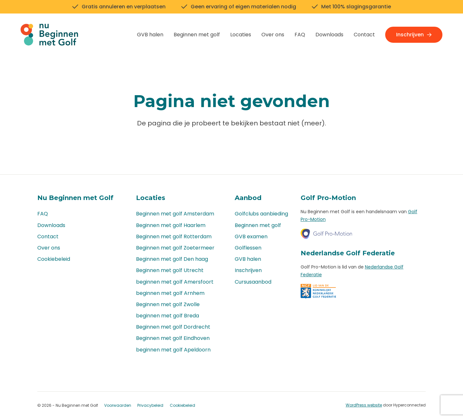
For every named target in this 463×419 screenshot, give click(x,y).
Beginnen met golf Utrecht (170, 270)
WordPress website (364, 405)
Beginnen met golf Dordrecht (173, 327)
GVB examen (251, 236)
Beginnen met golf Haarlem (170, 225)
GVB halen (150, 34)
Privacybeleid (150, 405)
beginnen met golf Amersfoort (174, 282)
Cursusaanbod (253, 282)
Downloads (329, 34)
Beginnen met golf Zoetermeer (175, 247)
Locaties (240, 34)
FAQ (300, 34)
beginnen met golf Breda (167, 315)
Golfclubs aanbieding (261, 213)
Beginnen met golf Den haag (172, 259)
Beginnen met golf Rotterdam (174, 236)
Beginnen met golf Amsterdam (175, 213)
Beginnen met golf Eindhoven (173, 338)
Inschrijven (413, 34)
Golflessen (248, 247)
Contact (364, 34)
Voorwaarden (117, 405)
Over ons (272, 34)
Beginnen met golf (197, 34)
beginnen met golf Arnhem (170, 293)
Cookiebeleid (53, 259)
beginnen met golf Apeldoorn (173, 349)
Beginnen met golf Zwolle (168, 304)
